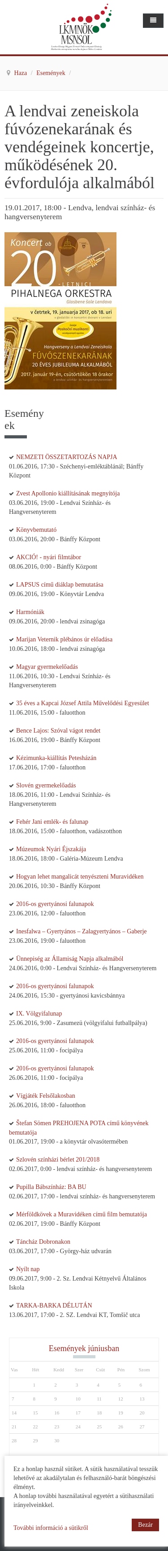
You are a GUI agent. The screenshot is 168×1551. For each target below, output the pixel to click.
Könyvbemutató (36, 529)
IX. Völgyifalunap (39, 1013)
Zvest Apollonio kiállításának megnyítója (68, 493)
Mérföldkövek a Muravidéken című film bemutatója (81, 1214)
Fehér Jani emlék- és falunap (52, 821)
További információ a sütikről (50, 1527)
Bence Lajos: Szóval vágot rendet (58, 730)
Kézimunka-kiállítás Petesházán (56, 758)
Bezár (145, 1524)
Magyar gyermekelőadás (47, 666)
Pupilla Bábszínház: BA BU (51, 1187)
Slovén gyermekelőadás (46, 785)
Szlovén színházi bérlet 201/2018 (57, 1159)
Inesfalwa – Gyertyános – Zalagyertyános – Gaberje (81, 931)
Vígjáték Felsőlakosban (45, 1095)
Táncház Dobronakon (43, 1241)
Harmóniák (30, 612)
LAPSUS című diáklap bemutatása (59, 584)
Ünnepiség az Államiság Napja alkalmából (69, 958)
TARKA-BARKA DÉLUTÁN (54, 1305)
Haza (21, 73)
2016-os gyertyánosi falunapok (55, 904)
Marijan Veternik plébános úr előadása (64, 639)
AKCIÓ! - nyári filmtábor (48, 557)
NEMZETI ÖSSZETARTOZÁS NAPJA (66, 457)
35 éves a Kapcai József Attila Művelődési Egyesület (82, 703)
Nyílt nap (28, 1269)
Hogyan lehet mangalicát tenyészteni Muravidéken (80, 876)
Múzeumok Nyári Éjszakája (51, 849)
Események (51, 73)
